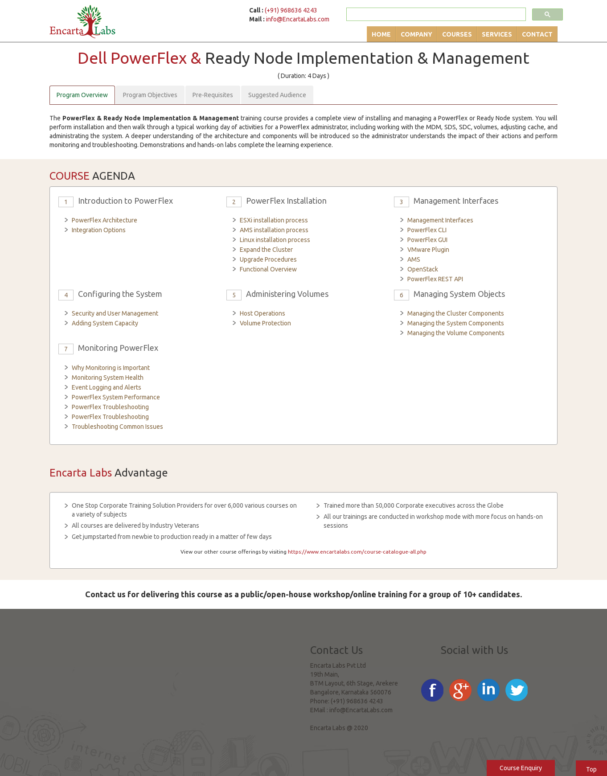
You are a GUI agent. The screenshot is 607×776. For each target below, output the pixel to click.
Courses (457, 34)
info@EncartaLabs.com (297, 19)
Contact (537, 34)
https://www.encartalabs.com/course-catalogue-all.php (357, 551)
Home (381, 34)
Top (591, 769)
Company (416, 34)
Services (497, 34)
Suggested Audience (277, 95)
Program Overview (82, 95)
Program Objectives (150, 95)
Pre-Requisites (213, 95)
